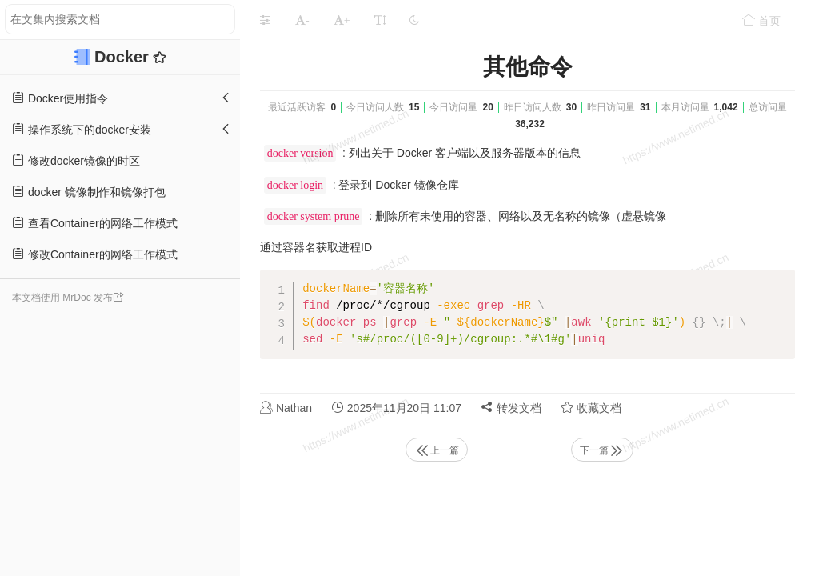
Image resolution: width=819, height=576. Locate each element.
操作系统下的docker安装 (81, 129)
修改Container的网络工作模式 (95, 254)
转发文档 (511, 407)
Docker (123, 57)
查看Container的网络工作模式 (95, 223)
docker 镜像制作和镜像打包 (89, 191)
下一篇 (602, 450)
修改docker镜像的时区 (76, 160)
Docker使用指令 (60, 98)
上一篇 (436, 450)
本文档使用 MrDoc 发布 (62, 297)
